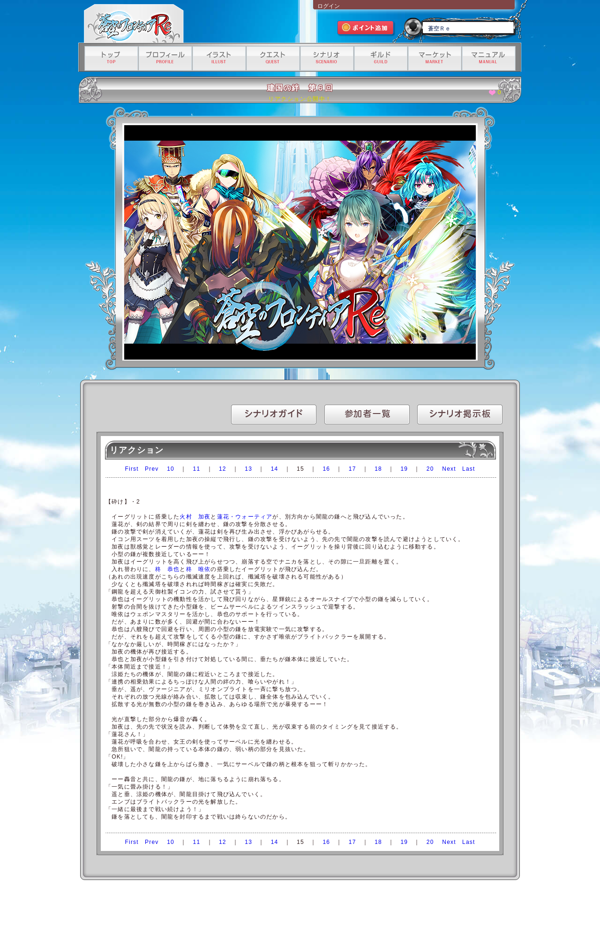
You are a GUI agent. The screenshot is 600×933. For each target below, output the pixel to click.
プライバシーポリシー (234, 908)
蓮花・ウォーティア (245, 516)
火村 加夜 (195, 516)
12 (222, 469)
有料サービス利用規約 (410, 908)
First (132, 469)
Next (449, 469)
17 (352, 469)
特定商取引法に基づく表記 (289, 908)
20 (430, 469)
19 (404, 469)
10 (170, 469)
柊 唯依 (198, 569)
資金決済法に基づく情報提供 (351, 908)
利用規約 (195, 908)
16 (326, 469)
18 (378, 469)
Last (468, 469)
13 (248, 469)
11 (197, 469)
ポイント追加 (366, 29)
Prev (151, 469)
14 (274, 469)
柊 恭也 (167, 569)
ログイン (328, 6)
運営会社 (168, 908)
